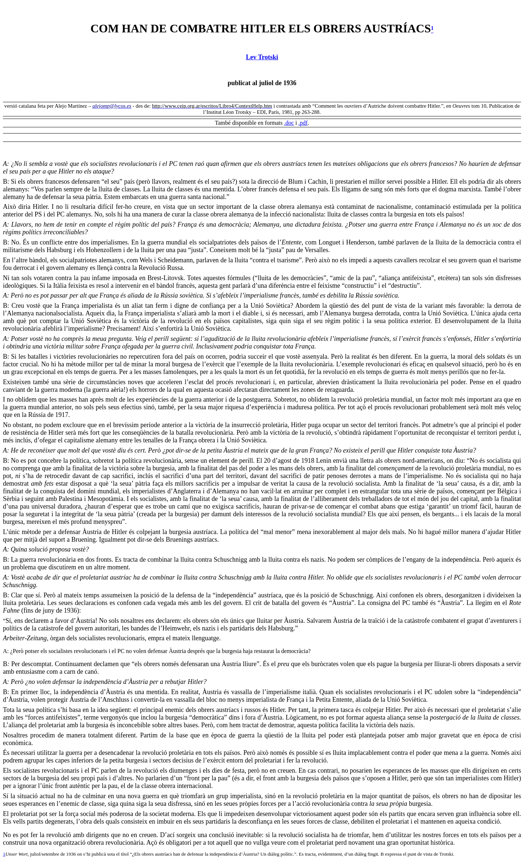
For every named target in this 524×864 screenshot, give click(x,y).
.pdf (302, 123)
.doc (289, 123)
